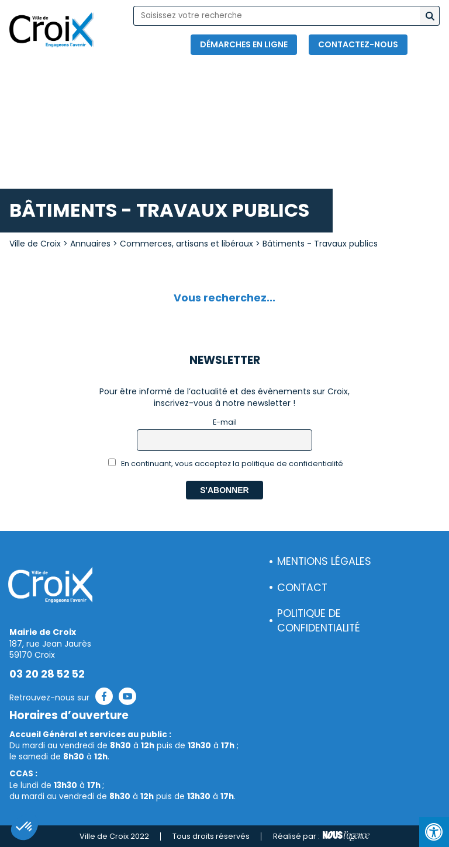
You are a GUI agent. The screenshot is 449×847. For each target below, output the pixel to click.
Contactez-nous (358, 44)
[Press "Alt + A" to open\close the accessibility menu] (434, 832)
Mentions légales (324, 561)
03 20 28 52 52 (47, 674)
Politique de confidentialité (318, 620)
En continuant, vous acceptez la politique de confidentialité (226, 463)
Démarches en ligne (244, 44)
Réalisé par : (321, 836)
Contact (302, 588)
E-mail (225, 422)
